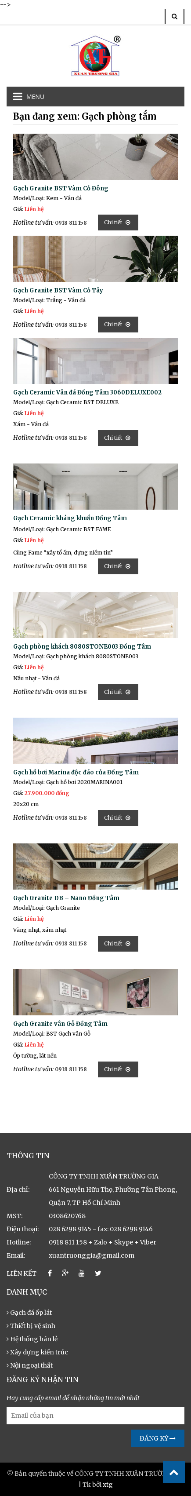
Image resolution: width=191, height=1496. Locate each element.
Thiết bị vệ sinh (31, 1326)
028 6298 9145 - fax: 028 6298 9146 (101, 1229)
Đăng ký (158, 1438)
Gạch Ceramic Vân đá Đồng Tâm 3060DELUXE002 (87, 392)
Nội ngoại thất (30, 1365)
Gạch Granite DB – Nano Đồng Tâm (66, 898)
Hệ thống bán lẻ (32, 1339)
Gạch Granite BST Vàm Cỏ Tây (58, 290)
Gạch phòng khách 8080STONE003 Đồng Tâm (82, 646)
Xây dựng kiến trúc (37, 1352)
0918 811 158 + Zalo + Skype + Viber (102, 1242)
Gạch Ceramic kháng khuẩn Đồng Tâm (70, 518)
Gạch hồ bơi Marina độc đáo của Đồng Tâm (76, 772)
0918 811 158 (71, 222)
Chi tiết (117, 222)
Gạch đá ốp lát (29, 1313)
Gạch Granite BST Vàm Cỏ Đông (60, 188)
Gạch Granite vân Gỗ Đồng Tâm (60, 1024)
